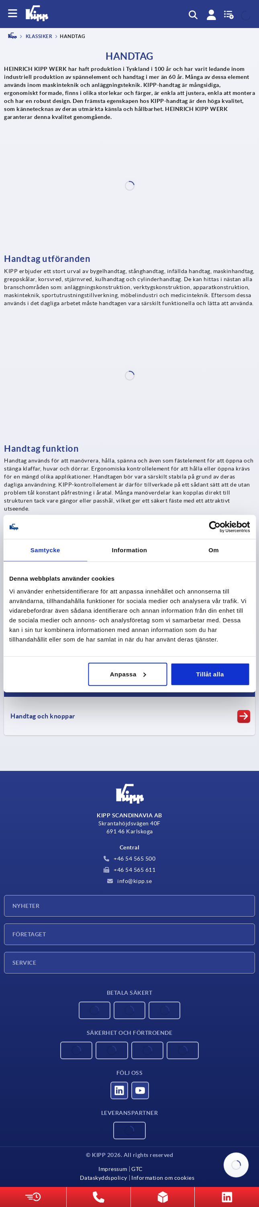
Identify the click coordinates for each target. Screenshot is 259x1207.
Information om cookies (162, 1178)
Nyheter (25, 906)
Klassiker (38, 36)
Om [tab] (213, 550)
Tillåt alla (210, 673)
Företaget (29, 934)
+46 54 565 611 (130, 870)
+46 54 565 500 (130, 858)
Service (24, 963)
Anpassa (128, 673)
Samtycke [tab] (45, 550)
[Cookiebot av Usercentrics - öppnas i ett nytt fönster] (214, 527)
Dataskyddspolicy (103, 1178)
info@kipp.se (129, 881)
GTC (137, 1169)
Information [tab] (129, 550)
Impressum (112, 1169)
